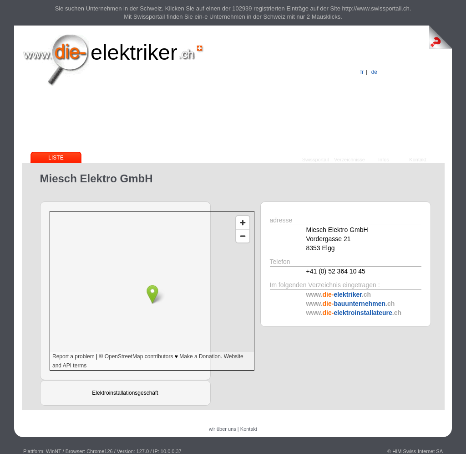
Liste (55, 158)
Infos (383, 159)
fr (362, 72)
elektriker (134, 52)
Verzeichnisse (349, 159)
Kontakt (417, 159)
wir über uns (222, 429)
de (374, 72)
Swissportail (315, 159)
